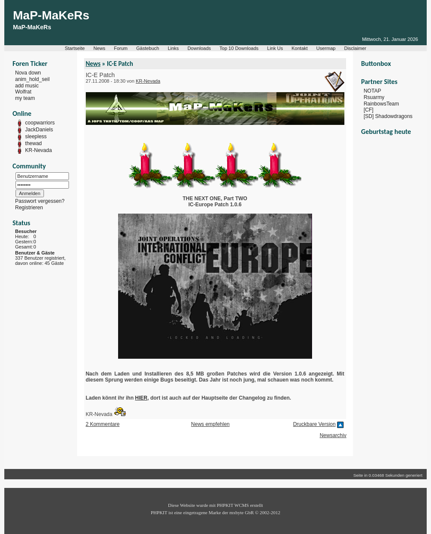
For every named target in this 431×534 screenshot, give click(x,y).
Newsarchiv (333, 435)
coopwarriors (40, 123)
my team (25, 98)
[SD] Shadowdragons (388, 116)
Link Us (275, 48)
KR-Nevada (38, 150)
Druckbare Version (314, 424)
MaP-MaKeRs (51, 15)
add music (27, 85)
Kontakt (300, 48)
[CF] (369, 110)
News (100, 48)
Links (173, 48)
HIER (141, 398)
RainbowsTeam (381, 103)
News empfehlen (210, 424)
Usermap (326, 48)
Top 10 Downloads (239, 48)
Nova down (28, 73)
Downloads (199, 48)
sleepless (36, 137)
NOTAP (372, 91)
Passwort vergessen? (40, 201)
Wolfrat (23, 92)
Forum (121, 48)
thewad (33, 143)
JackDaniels (39, 130)
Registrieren (29, 208)
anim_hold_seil (32, 79)
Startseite (74, 48)
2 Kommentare (103, 424)
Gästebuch (147, 48)
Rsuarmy (374, 97)
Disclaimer (355, 48)
